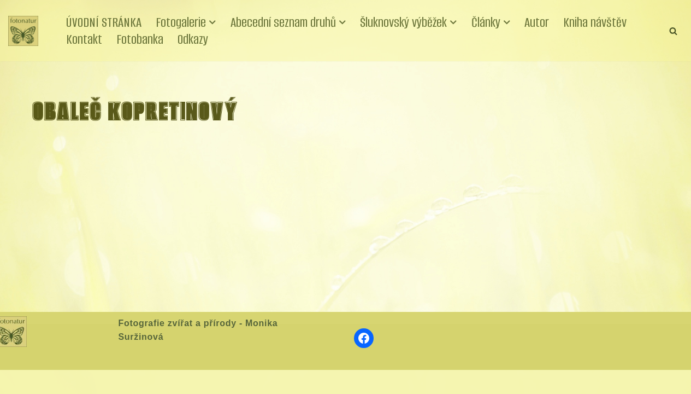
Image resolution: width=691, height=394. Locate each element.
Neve (18, 381)
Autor (536, 22)
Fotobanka (139, 39)
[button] (212, 22)
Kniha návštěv (595, 22)
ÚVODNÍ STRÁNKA (103, 22)
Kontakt (84, 39)
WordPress (89, 381)
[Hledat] (673, 31)
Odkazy (193, 39)
